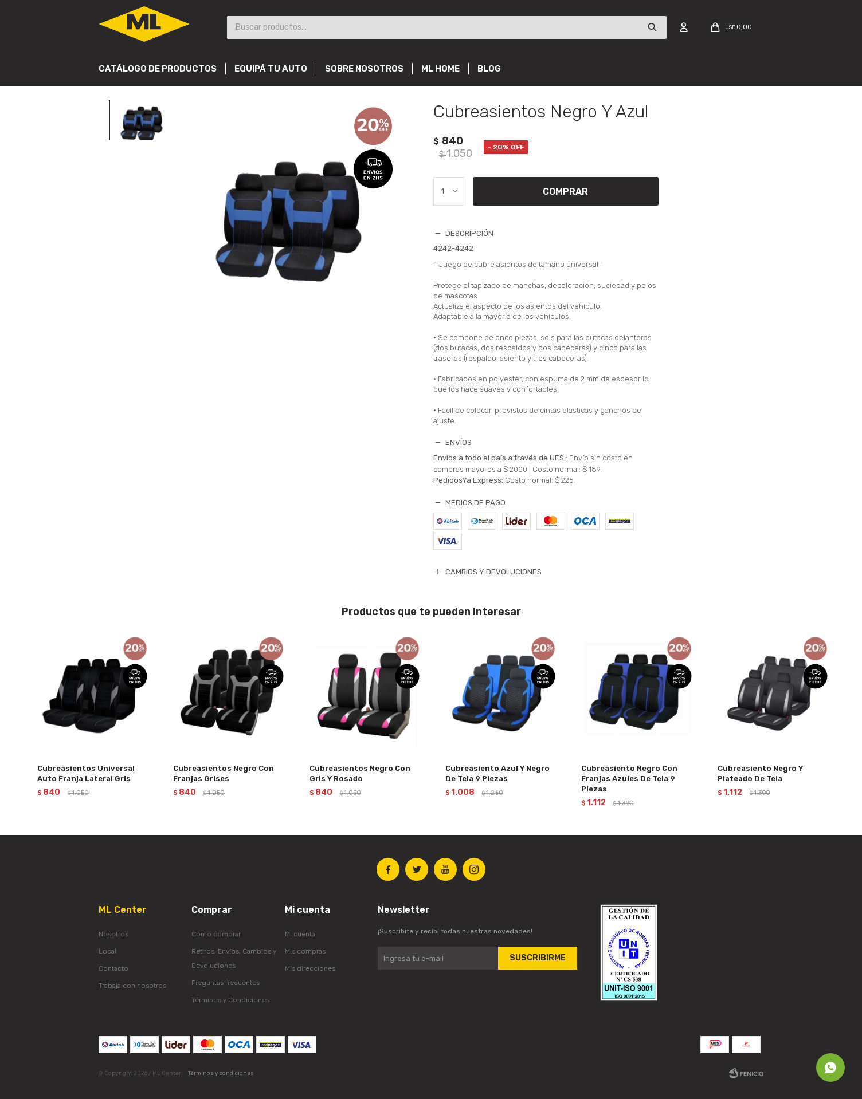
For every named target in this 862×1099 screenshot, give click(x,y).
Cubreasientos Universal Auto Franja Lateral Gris (86, 773)
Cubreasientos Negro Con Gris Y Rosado (359, 773)
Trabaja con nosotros (132, 986)
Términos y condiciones (221, 1073)
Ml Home (440, 69)
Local (107, 951)
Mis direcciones (310, 968)
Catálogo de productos (158, 69)
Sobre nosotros (364, 69)
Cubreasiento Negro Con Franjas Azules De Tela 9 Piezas (629, 778)
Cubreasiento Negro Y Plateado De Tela (760, 773)
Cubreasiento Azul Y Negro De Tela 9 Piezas (497, 773)
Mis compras (305, 951)
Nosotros (113, 934)
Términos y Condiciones (230, 1000)
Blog (489, 69)
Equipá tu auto (270, 69)
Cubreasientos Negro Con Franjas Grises (223, 773)
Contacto (113, 968)
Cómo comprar (216, 934)
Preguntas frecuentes (225, 983)
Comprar (565, 191)
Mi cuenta (300, 934)
